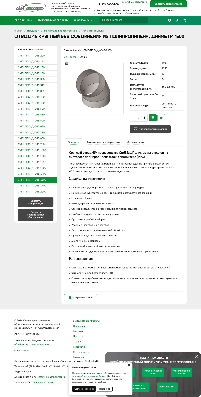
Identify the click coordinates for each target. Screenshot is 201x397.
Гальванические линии (153, 372)
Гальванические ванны (181, 372)
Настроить (104, 389)
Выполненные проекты (86, 323)
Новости (78, 338)
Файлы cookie (21, 352)
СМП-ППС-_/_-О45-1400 (32, 174)
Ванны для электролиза (139, 387)
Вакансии (78, 359)
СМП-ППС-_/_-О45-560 (31, 115)
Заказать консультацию (168, 4)
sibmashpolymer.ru (43, 384)
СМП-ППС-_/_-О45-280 (31, 73)
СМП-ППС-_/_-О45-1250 (32, 162)
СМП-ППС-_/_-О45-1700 (32, 186)
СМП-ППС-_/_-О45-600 (31, 121)
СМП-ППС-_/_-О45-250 (31, 67)
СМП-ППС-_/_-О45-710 (31, 132)
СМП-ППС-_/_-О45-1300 (32, 168)
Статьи (77, 343)
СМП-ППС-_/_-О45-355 (31, 91)
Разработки (79, 349)
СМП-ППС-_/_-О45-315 (31, 85)
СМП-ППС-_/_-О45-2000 (32, 192)
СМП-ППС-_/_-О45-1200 (32, 156)
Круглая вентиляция (93, 31)
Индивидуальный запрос (152, 130)
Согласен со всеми (84, 389)
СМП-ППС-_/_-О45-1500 (32, 180)
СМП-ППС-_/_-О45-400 (31, 97)
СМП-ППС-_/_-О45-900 (31, 144)
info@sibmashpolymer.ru (134, 2)
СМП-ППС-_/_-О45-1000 (32, 150)
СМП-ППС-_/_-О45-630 (31, 126)
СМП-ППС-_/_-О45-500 (31, 109)
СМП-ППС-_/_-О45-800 (31, 138)
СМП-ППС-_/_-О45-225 (31, 61)
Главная (18, 31)
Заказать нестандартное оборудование (35, 215)
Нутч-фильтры (167, 387)
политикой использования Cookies (89, 376)
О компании (80, 328)
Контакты (78, 333)
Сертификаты (81, 354)
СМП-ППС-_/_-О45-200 (31, 56)
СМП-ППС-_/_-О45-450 (31, 103)
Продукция (33, 31)
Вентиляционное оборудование (60, 31)
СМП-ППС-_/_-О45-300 (31, 79)
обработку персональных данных (31, 346)
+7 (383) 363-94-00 (108, 4)
